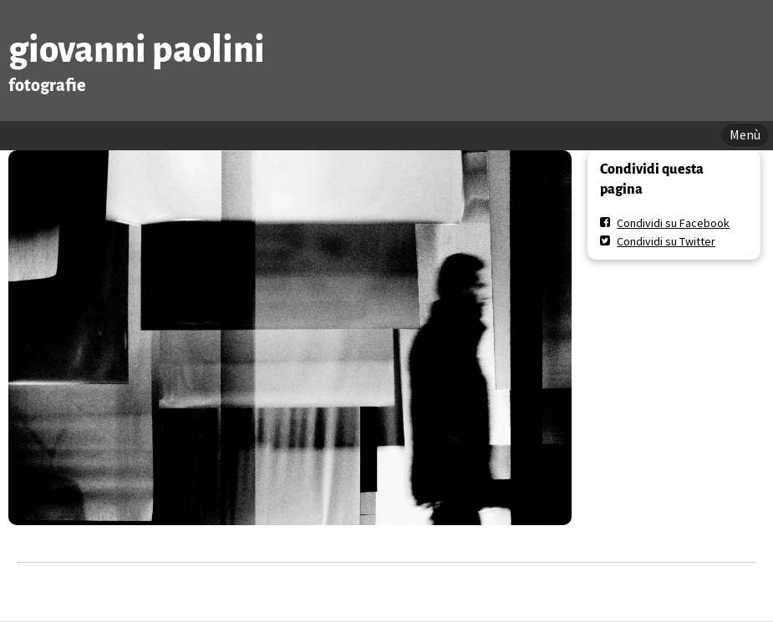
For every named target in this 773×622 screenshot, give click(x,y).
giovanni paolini (136, 49)
